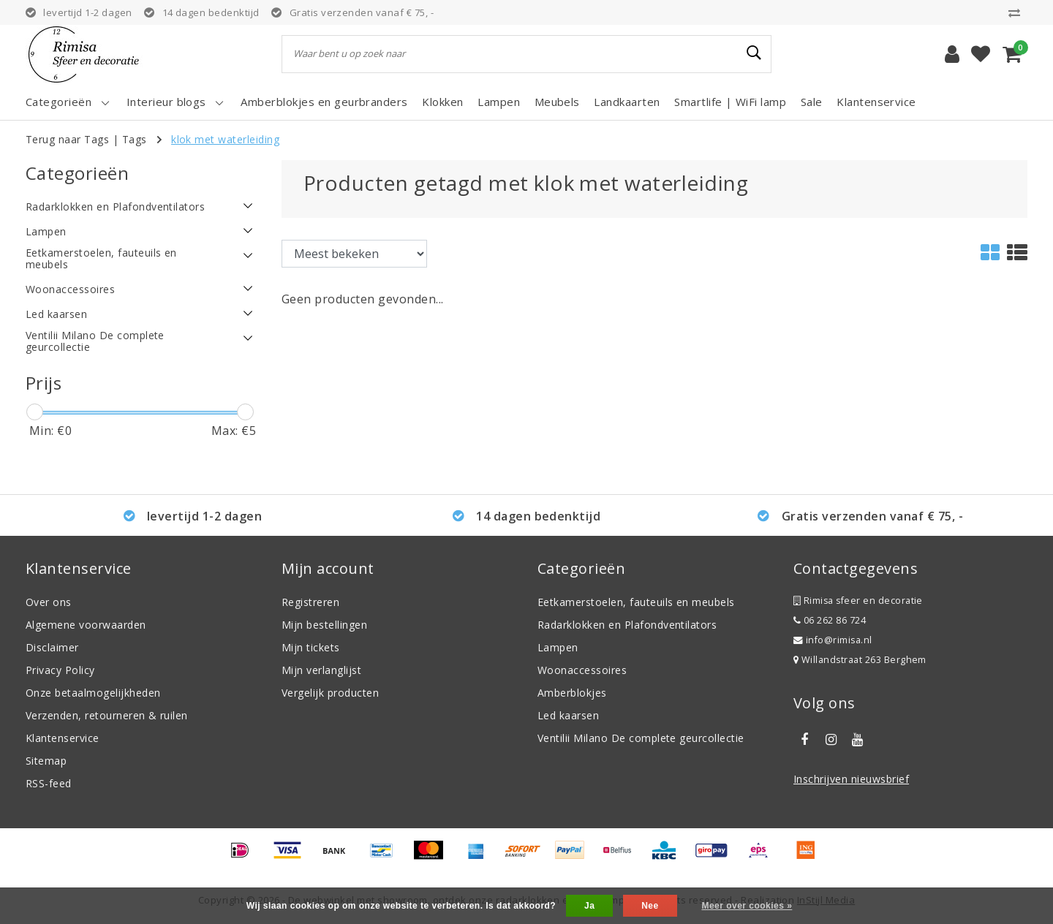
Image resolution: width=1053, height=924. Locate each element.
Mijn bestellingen (324, 625)
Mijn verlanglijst (321, 670)
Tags (134, 139)
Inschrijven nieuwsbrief (851, 779)
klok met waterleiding (225, 139)
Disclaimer (52, 647)
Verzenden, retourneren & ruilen (107, 715)
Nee (649, 906)
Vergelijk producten (330, 693)
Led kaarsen (568, 715)
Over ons (49, 602)
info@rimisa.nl (832, 640)
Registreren (310, 602)
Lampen (557, 647)
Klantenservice (62, 738)
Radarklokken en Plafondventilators (627, 625)
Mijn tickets (311, 647)
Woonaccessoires (582, 670)
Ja (589, 906)
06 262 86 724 (829, 620)
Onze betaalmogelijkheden (93, 693)
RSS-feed (49, 783)
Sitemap (46, 761)
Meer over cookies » (746, 906)
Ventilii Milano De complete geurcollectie (640, 738)
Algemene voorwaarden (86, 625)
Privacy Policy (60, 670)
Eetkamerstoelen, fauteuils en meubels (636, 602)
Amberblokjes (572, 693)
